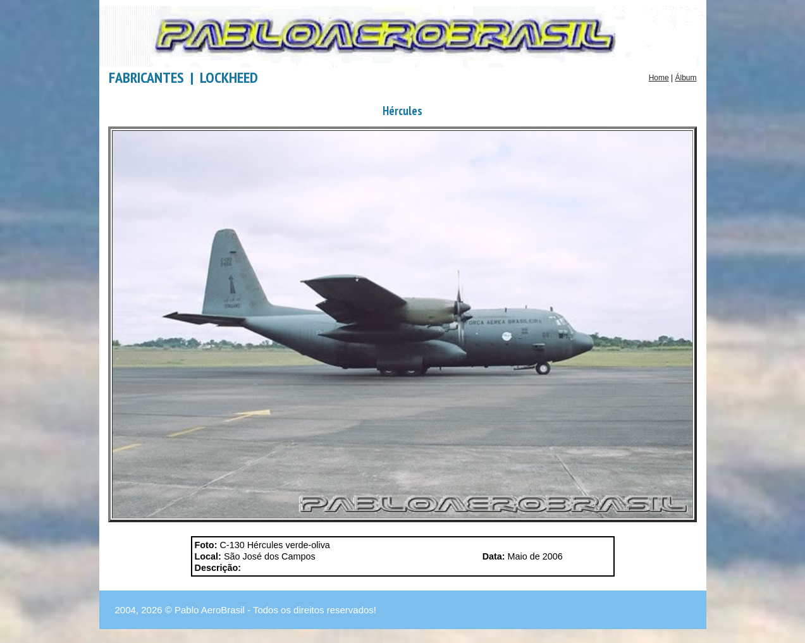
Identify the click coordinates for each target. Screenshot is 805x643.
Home (659, 77)
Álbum (685, 77)
